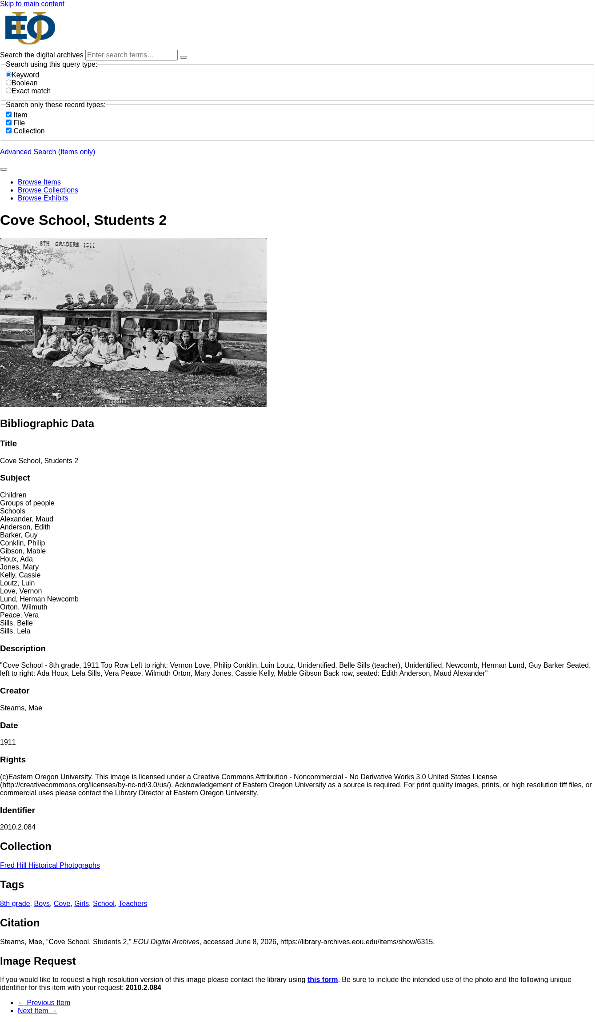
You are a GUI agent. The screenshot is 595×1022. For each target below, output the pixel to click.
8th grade (15, 903)
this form (322, 979)
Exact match (28, 91)
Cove (62, 903)
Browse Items (39, 182)
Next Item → (37, 1010)
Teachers (133, 903)
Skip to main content (32, 4)
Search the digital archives (42, 55)
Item (20, 115)
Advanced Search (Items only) (47, 152)
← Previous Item (44, 1002)
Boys (42, 903)
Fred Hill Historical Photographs (50, 865)
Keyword (22, 75)
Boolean (22, 83)
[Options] (183, 57)
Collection (28, 131)
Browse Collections (48, 190)
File (19, 123)
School (104, 903)
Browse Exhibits (43, 198)
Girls (81, 903)
